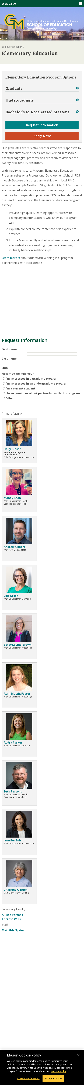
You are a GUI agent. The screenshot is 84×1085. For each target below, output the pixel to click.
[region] (42, 1067)
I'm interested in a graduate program (31, 378)
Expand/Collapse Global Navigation (80, 3)
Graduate (14, 88)
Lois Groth (11, 596)
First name (9, 349)
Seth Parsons (13, 791)
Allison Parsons (12, 915)
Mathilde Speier (13, 930)
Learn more (11, 258)
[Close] (78, 1055)
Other (9, 398)
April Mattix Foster (17, 694)
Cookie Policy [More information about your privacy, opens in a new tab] (58, 1071)
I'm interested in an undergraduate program (36, 383)
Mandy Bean (12, 498)
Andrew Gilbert (14, 547)
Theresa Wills (11, 919)
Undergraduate (20, 100)
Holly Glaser (12, 449)
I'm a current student (20, 388)
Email (5, 368)
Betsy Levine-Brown (17, 645)
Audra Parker (13, 742)
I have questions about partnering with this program (42, 393)
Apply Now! (42, 136)
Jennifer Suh (12, 840)
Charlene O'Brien (15, 890)
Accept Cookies (53, 1078)
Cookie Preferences (28, 1078)
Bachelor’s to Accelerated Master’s (37, 112)
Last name (9, 358)
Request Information (42, 125)
